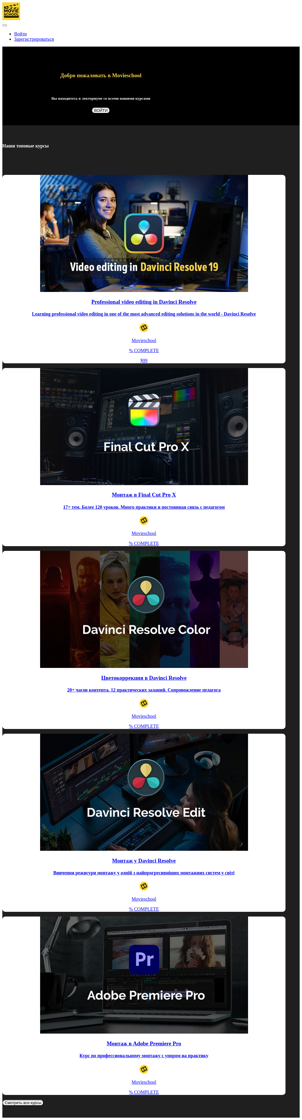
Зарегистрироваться (34, 39)
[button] (4, 25)
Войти (20, 33)
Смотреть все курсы (23, 1103)
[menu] (151, 36)
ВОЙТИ (101, 110)
